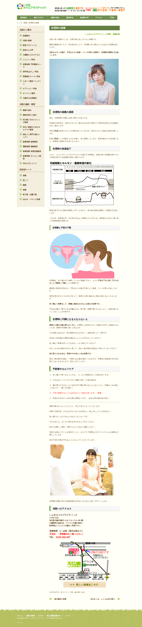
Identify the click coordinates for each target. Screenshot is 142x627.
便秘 (24, 190)
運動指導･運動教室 (30, 146)
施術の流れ (55, 17)
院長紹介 (23, 17)
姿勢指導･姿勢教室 (30, 142)
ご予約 (111, 17)
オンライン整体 (29, 93)
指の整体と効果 (59, 599)
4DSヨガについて (30, 163)
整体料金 (69, 17)
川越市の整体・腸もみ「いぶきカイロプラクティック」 (33, 6)
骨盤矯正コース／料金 (31, 76)
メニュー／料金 (29, 59)
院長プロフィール (30, 45)
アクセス (98, 17)
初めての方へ (39, 17)
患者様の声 (84, 17)
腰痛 (24, 185)
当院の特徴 (27, 40)
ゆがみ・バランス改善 (31, 199)
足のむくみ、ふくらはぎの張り (104, 599)
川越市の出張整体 (30, 98)
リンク (67, 616)
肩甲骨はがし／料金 (30, 72)
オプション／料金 (30, 88)
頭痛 (71, 592)
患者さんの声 (28, 50)
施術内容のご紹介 (30, 115)
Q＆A (41, 616)
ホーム (19, 616)
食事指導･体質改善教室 (32, 151)
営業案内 (26, 36)
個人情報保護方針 (54, 616)
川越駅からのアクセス (31, 55)
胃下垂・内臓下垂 (30, 194)
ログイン (20, 622)
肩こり (25, 180)
